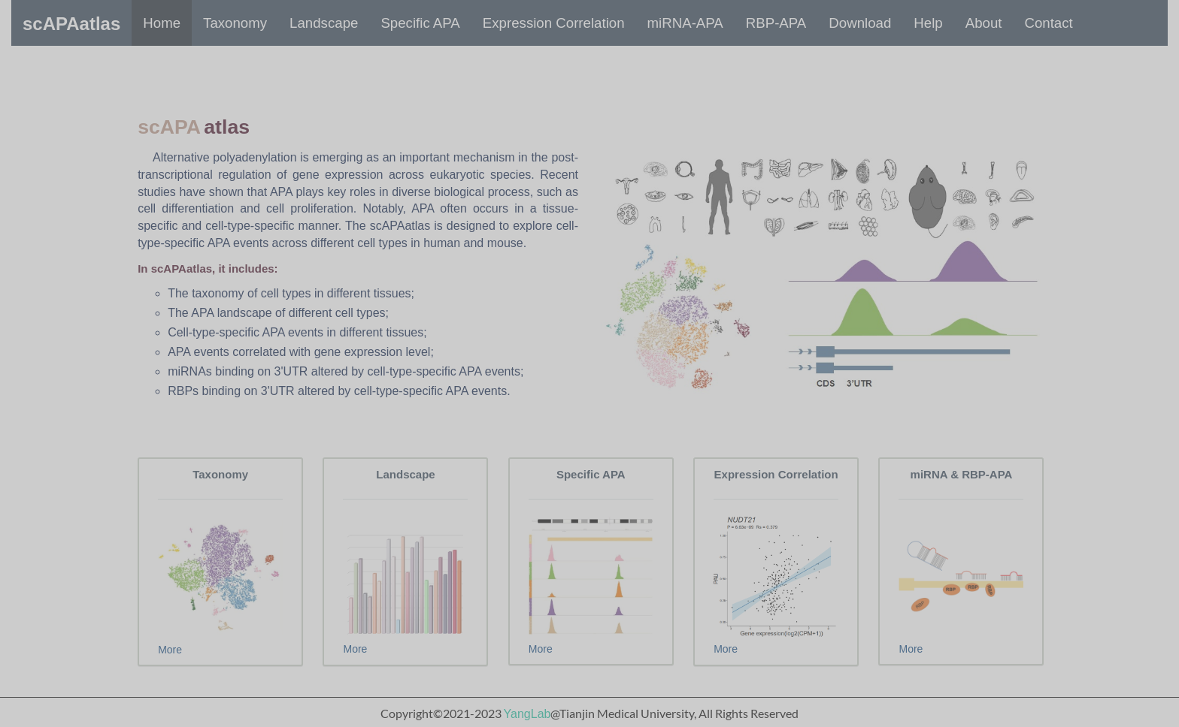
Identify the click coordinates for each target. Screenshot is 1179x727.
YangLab (527, 713)
